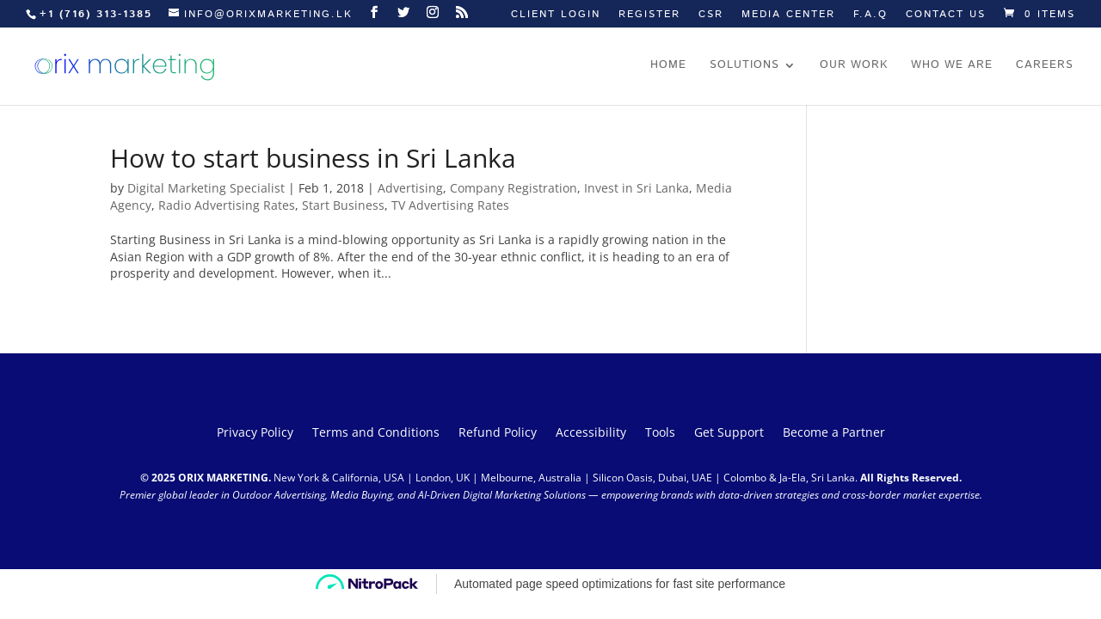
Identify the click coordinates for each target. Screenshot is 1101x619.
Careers (1044, 66)
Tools (660, 433)
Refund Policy (497, 433)
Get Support (729, 433)
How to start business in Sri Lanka (313, 157)
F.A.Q (870, 15)
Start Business (343, 205)
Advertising (410, 188)
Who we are (952, 66)
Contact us (946, 15)
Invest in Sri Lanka (636, 188)
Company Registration (513, 188)
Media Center (788, 15)
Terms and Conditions (376, 433)
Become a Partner (834, 433)
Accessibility (591, 433)
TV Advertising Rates (450, 205)
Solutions (744, 66)
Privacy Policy (255, 433)
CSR (710, 15)
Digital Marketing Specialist (206, 188)
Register (649, 15)
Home (668, 66)
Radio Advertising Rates (226, 205)
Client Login (555, 15)
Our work (854, 66)
